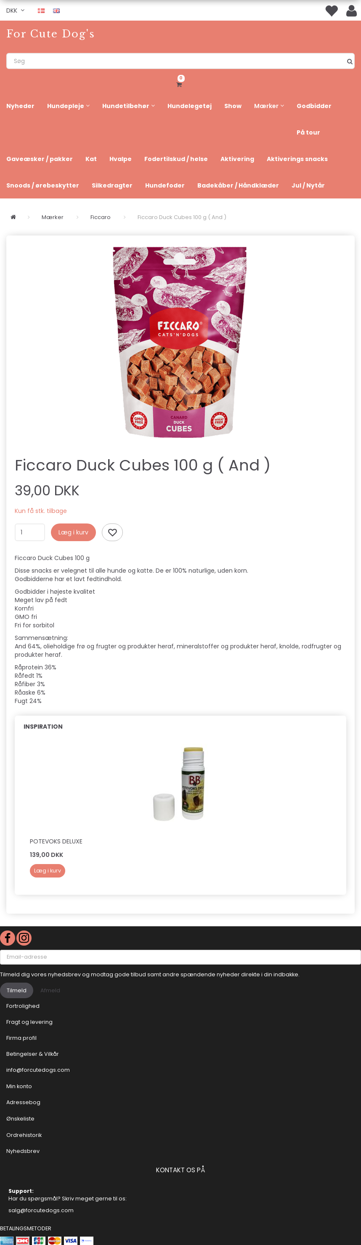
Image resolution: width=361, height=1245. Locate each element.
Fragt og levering (29, 1022)
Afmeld (50, 990)
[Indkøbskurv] (180, 83)
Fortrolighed (23, 1006)
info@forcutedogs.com (38, 1069)
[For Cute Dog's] (50, 34)
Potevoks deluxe (56, 841)
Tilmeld (17, 990)
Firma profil (21, 1037)
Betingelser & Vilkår (32, 1053)
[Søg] (350, 61)
